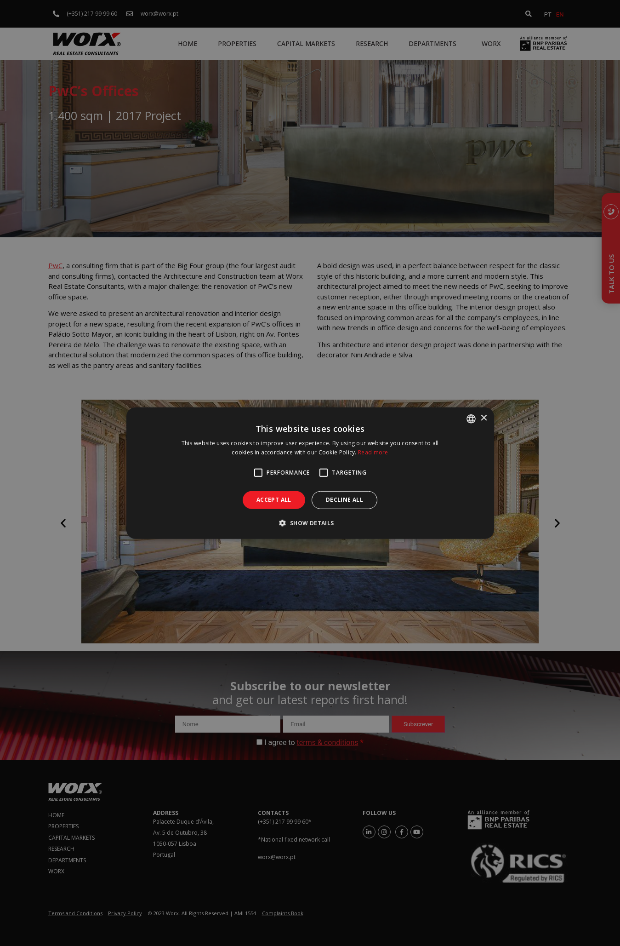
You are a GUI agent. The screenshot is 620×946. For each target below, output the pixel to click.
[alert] (310, 473)
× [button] (483, 418)
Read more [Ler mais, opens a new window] (373, 452)
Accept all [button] (273, 500)
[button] (310, 522)
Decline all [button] (344, 500)
